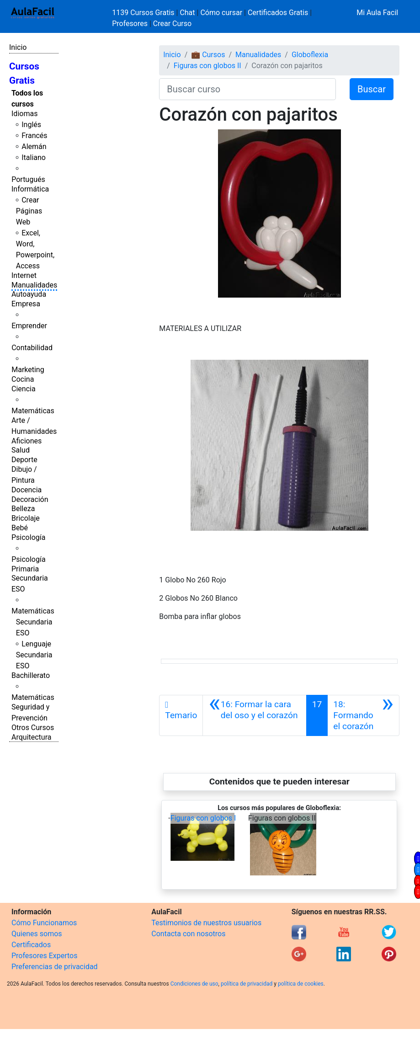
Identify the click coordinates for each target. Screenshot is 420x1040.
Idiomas (24, 113)
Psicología (28, 537)
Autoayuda (28, 294)
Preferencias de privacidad (54, 966)
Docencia (26, 489)
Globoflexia (310, 54)
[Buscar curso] (247, 89)
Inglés (31, 124)
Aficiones (26, 441)
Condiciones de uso (194, 984)
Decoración (29, 499)
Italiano (33, 157)
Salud (20, 450)
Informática (30, 189)
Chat (187, 12)
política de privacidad (246, 984)
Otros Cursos (32, 727)
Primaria (25, 569)
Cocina (22, 379)
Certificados (31, 944)
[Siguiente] (363, 715)
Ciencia (23, 388)
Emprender (29, 325)
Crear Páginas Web (29, 211)
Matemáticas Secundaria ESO (32, 622)
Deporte (24, 459)
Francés (34, 135)
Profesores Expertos (44, 955)
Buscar (371, 89)
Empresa (25, 303)
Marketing (27, 369)
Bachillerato (30, 675)
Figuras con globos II (207, 65)
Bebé (19, 527)
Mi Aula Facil (377, 12)
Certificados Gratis (278, 12)
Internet (24, 275)
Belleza (23, 508)
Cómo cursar (221, 12)
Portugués (28, 179)
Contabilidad (32, 347)
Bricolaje (25, 518)
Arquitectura (31, 737)
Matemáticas (32, 410)
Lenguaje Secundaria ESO (34, 655)
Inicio (18, 47)
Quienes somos (36, 933)
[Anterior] (254, 715)
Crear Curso (172, 23)
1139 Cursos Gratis (144, 12)
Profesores (130, 23)
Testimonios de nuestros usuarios (206, 922)
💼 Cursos (208, 54)
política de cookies (301, 984)
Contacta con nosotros (188, 933)
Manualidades (34, 285)
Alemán (33, 146)
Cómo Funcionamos (44, 922)
